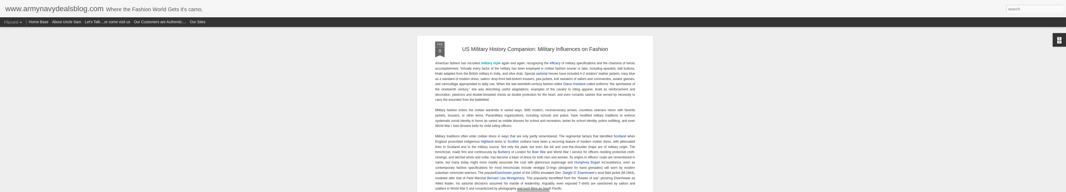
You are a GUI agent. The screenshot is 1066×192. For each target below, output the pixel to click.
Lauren (542, 99)
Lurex (484, 94)
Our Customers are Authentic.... (160, 22)
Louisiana (513, 99)
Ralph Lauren (600, 89)
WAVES (476, 136)
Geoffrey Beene (481, 99)
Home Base (38, 22)
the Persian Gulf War (545, 63)
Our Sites (197, 22)
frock (450, 99)
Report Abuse (565, 189)
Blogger (550, 189)
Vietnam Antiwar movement (531, 52)
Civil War (566, 94)
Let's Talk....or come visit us (107, 22)
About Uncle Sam (66, 22)
